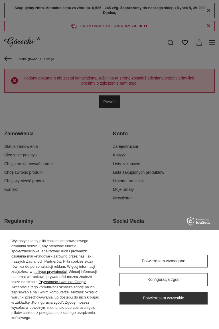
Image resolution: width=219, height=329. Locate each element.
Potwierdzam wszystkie (163, 298)
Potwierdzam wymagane (163, 261)
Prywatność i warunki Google (62, 282)
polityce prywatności (49, 271)
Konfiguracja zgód (163, 279)
